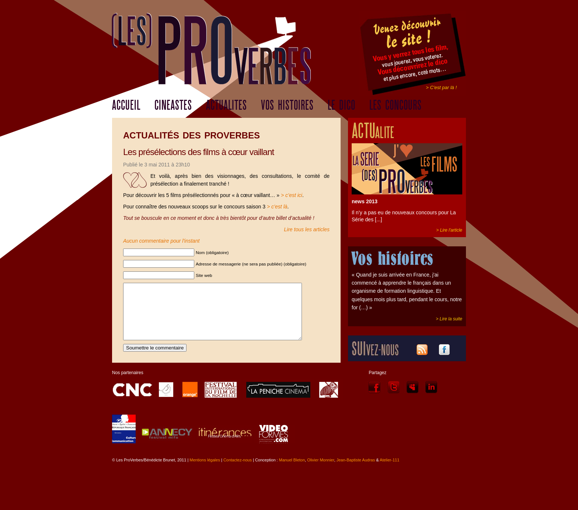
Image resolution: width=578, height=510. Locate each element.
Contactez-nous (237, 471)
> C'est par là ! (441, 87)
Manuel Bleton (292, 471)
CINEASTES (173, 105)
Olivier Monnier (320, 471)
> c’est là (277, 207)
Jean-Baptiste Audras (356, 471)
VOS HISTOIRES (287, 105)
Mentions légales (204, 471)
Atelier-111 (389, 471)
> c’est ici (291, 195)
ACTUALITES (226, 105)
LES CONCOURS (395, 105)
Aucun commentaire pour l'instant (161, 241)
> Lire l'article (449, 230)
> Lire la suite (449, 318)
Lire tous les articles (307, 229)
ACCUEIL (126, 105)
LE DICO (341, 105)
